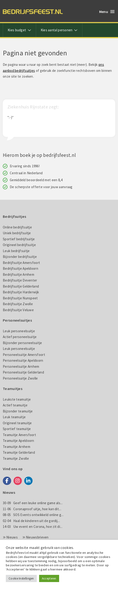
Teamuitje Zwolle (16, 458)
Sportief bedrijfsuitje (19, 239)
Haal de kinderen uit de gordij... (31, 521)
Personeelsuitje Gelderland (23, 372)
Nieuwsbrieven (37, 537)
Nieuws (12, 537)
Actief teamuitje (15, 405)
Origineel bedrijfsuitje (19, 245)
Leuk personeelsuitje (19, 331)
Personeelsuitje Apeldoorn (23, 360)
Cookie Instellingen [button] (21, 578)
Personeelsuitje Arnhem (21, 366)
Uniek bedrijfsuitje (17, 233)
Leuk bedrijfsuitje (16, 251)
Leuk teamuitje (14, 417)
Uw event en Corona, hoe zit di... (32, 526)
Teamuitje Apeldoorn (18, 440)
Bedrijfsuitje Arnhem (18, 274)
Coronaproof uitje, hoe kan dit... (32, 509)
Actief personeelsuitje (20, 337)
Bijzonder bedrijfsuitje (20, 256)
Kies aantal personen (59, 30)
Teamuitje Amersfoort (19, 435)
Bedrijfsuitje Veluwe (18, 310)
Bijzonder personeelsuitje (22, 343)
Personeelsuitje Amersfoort (24, 354)
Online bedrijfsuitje (17, 227)
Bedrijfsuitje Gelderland (21, 286)
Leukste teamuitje (17, 399)
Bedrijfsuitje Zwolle (18, 304)
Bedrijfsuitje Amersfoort (21, 262)
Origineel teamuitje (17, 423)
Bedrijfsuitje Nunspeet (20, 298)
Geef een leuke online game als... (33, 503)
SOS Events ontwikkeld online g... (33, 515)
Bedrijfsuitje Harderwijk (21, 292)
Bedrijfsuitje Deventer (20, 280)
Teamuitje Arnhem (16, 446)
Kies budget (19, 30)
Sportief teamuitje (17, 429)
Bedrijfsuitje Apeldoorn (20, 268)
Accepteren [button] (49, 578)
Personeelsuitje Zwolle (20, 378)
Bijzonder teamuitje (18, 411)
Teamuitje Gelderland (19, 452)
